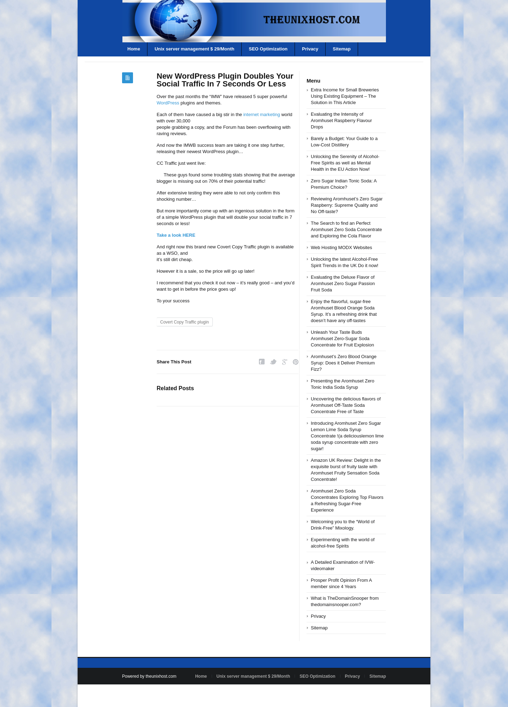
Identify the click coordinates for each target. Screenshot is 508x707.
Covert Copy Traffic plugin (184, 322)
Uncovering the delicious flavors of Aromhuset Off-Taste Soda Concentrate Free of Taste (346, 405)
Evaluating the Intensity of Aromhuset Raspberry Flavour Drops (341, 120)
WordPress (168, 102)
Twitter (273, 362)
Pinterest (295, 362)
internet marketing (261, 114)
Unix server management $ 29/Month (194, 49)
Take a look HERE (176, 235)
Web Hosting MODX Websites (341, 247)
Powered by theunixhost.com (149, 676)
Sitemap (342, 49)
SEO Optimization (268, 49)
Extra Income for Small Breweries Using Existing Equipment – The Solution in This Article (345, 96)
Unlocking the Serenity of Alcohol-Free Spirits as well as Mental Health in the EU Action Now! (345, 163)
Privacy (310, 49)
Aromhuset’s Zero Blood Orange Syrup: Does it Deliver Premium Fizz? (343, 363)
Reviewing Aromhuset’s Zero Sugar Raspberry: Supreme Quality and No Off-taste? (347, 205)
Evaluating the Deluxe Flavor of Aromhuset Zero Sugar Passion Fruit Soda (343, 283)
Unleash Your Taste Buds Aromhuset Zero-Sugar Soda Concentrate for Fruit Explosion (342, 339)
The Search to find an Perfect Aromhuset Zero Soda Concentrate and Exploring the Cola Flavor (346, 229)
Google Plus (285, 362)
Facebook (262, 362)
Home (133, 49)
